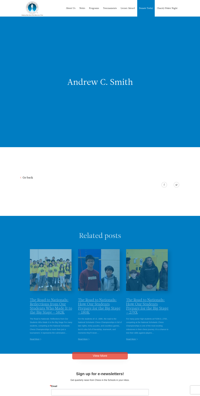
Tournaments (110, 8)
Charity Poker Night (167, 8)
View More (100, 360)
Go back (28, 177)
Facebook (164, 185)
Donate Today (146, 8)
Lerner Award (128, 8)
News (82, 8)
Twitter (176, 185)
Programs (94, 8)
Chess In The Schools (32, 9)
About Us (70, 8)
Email (54, 386)
